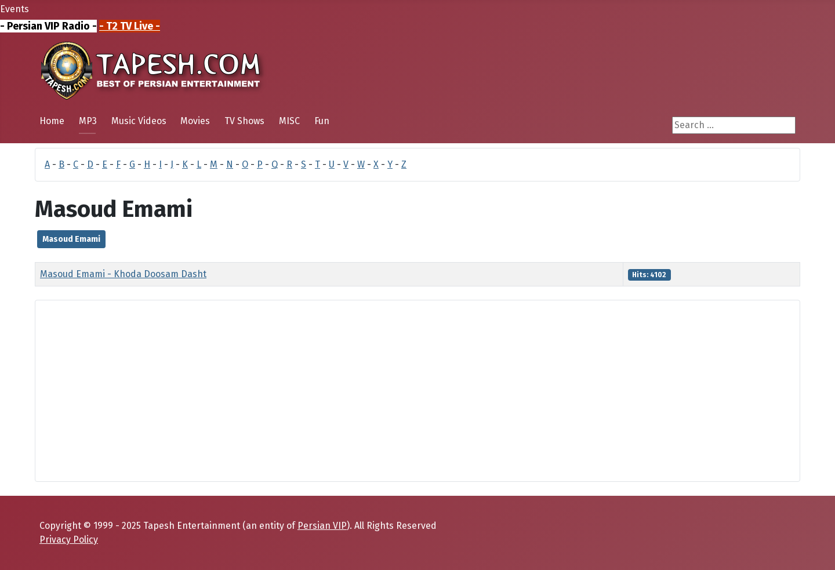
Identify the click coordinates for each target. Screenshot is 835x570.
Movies (195, 120)
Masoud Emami (71, 239)
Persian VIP (322, 525)
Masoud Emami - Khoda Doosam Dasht (123, 273)
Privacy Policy (68, 539)
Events (14, 8)
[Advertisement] (392, 391)
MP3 (88, 120)
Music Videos (138, 120)
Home (51, 120)
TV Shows (244, 120)
